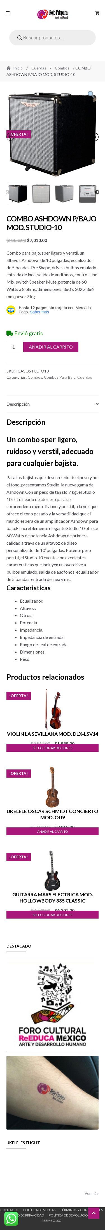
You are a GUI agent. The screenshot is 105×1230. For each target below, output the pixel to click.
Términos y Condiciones (81, 1210)
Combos (62, 68)
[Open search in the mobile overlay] (52, 37)
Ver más (92, 1193)
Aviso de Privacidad (27, 1215)
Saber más (39, 312)
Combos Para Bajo (60, 377)
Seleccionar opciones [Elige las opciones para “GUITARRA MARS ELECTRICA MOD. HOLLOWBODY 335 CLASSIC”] (52, 915)
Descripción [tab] (18, 404)
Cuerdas (38, 68)
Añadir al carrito (51, 346)
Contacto (9, 1210)
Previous (7, 192)
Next (97, 192)
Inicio (18, 68)
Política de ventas (39, 1210)
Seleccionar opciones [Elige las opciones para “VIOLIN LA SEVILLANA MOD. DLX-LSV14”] (52, 748)
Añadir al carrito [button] (52, 831)
